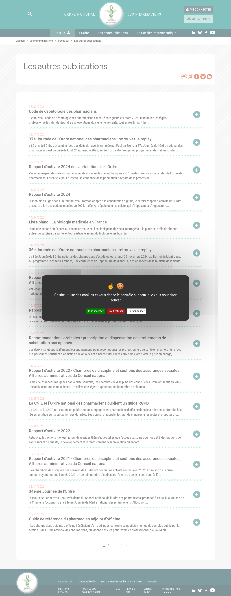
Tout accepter (96, 311)
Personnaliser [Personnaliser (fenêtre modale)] (136, 311)
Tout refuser (116, 311)
